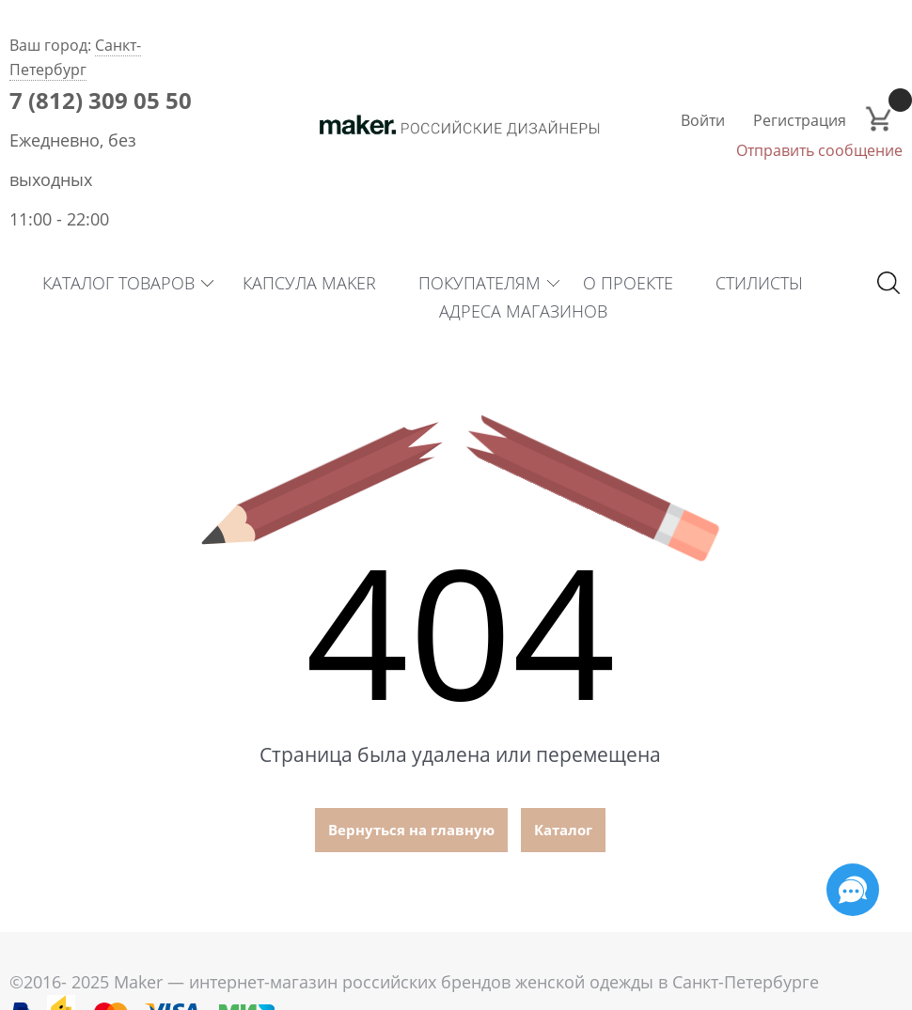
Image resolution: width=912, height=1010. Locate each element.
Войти (703, 120)
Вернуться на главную (411, 829)
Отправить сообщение (819, 150)
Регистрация (799, 120)
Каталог (563, 829)
